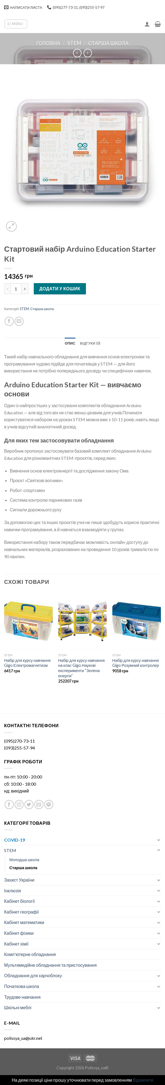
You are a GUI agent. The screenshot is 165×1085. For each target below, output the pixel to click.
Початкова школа (21, 986)
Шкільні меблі (17, 1007)
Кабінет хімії (16, 943)
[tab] (70, 343)
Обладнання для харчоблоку (33, 975)
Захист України (19, 879)
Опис (70, 343)
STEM (74, 43)
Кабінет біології (19, 901)
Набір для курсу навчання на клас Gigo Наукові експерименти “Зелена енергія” (81, 668)
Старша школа (108, 43)
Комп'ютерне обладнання (30, 954)
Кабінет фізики (18, 933)
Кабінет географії (21, 911)
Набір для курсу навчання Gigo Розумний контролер (135, 663)
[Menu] (16, 24)
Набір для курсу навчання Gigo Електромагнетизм (27, 663)
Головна (48, 43)
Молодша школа (24, 859)
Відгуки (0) (90, 343)
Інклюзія (12, 890)
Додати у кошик (59, 288)
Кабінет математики (24, 922)
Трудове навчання (22, 997)
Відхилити (143, 1080)
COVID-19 (14, 839)
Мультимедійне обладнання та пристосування (50, 965)
